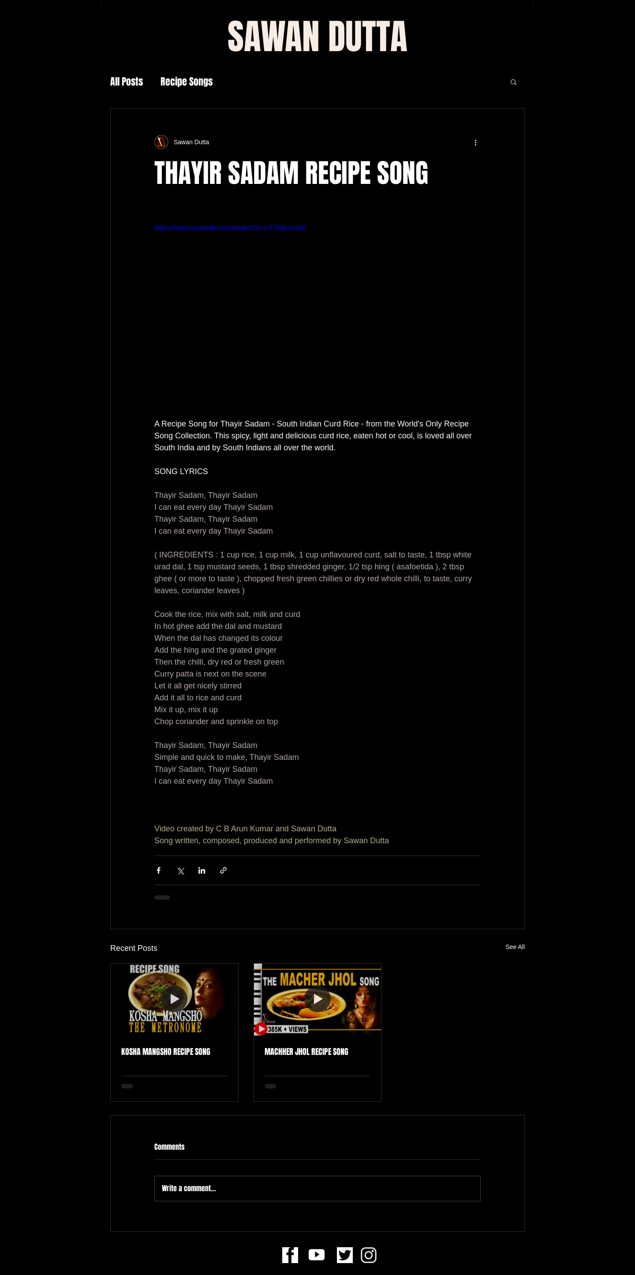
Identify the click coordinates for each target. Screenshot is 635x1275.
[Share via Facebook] (158, 870)
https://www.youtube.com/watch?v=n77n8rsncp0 (230, 228)
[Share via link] (223, 870)
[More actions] (475, 142)
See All (515, 946)
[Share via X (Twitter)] (180, 870)
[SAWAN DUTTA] (317, 37)
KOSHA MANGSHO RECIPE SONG (165, 1052)
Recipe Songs (187, 82)
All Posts (126, 82)
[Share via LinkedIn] (202, 870)
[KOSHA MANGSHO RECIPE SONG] (174, 999)
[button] (513, 81)
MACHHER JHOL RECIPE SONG (306, 1052)
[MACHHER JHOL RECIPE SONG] (317, 999)
